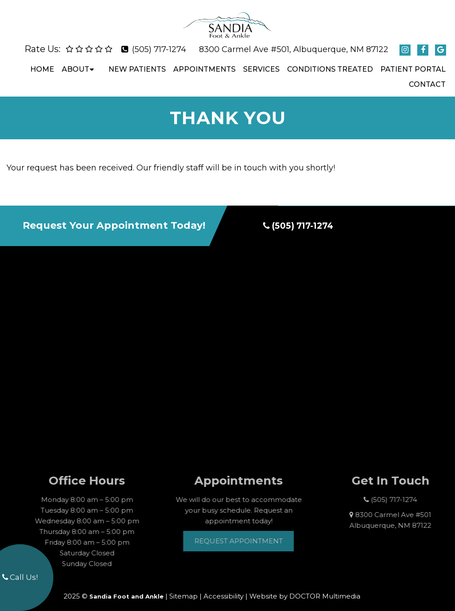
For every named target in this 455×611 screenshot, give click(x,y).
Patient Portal (413, 62)
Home (42, 62)
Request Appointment (249, 533)
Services (261, 62)
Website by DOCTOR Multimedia (304, 589)
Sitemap (183, 589)
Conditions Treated (330, 62)
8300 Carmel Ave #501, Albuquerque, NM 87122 (293, 42)
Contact (427, 77)
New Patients (137, 62)
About (75, 62)
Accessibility (223, 589)
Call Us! (20, 577)
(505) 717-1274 (159, 42)
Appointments (204, 62)
